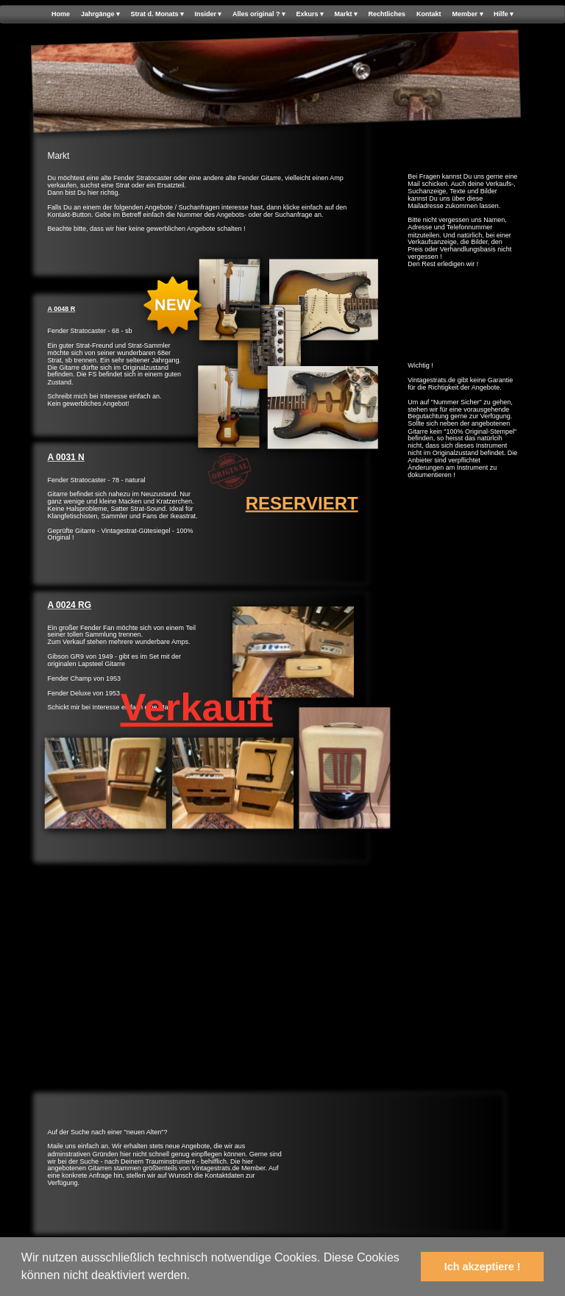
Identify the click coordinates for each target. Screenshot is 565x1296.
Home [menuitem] (60, 14)
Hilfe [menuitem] (504, 14)
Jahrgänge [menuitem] (100, 14)
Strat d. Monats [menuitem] (156, 14)
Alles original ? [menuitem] (258, 14)
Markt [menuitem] (346, 14)
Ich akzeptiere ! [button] (482, 1266)
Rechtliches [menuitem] (387, 14)
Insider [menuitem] (207, 14)
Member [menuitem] (467, 14)
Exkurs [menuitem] (309, 14)
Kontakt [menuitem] (428, 14)
